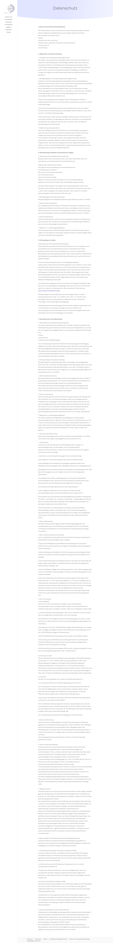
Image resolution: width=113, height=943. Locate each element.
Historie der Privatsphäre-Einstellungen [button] (79, 939)
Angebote (8, 27)
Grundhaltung (8, 24)
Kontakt (9, 32)
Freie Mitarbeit (9, 19)
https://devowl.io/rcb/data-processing (49, 291)
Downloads (9, 29)
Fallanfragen (8, 22)
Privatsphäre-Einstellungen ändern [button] (58, 939)
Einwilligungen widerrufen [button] (34, 941)
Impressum (30, 939)
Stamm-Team (8, 17)
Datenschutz (38, 939)
